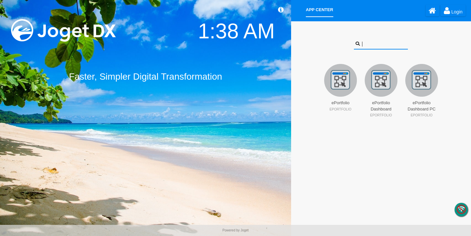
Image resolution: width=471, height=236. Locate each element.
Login (453, 10)
